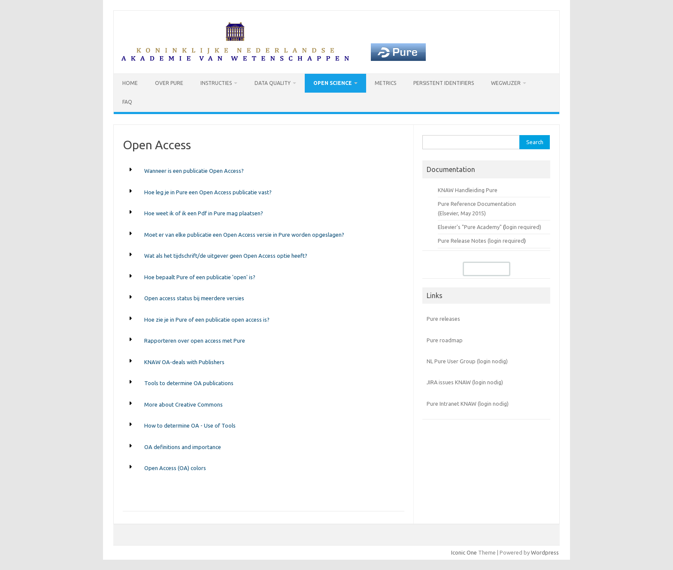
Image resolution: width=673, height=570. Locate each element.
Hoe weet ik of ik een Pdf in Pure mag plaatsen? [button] (203, 213)
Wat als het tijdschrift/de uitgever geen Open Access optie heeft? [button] (225, 256)
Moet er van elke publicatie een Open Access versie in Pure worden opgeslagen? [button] (244, 235)
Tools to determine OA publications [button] (188, 383)
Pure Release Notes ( (463, 241)
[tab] (263, 171)
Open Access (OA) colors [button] (175, 468)
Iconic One (464, 552)
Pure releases (443, 319)
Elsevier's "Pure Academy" (470, 227)
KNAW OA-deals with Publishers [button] (184, 362)
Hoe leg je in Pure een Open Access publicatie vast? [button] (208, 192)
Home (130, 83)
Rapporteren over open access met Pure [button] (194, 341)
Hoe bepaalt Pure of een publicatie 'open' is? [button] (199, 277)
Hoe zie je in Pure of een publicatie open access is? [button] (207, 320)
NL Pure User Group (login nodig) (467, 361)
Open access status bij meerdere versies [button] (194, 298)
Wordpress (545, 552)
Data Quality (273, 83)
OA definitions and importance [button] (182, 447)
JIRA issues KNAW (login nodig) (465, 382)
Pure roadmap (445, 340)
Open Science (332, 83)
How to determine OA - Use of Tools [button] (190, 425)
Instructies (216, 83)
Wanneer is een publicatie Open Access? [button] (194, 171)
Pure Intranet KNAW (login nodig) (468, 404)
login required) (523, 227)
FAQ (127, 102)
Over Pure (169, 83)
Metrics (385, 83)
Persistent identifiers (443, 83)
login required (506, 241)
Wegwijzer (506, 83)
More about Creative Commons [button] (183, 404)
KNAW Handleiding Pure (467, 190)
